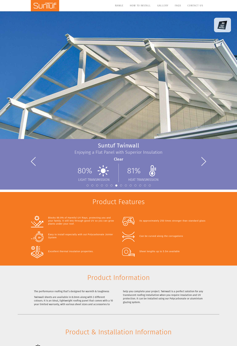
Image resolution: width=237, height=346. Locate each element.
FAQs (178, 6)
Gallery (163, 6)
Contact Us (195, 6)
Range (119, 6)
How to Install (140, 6)
